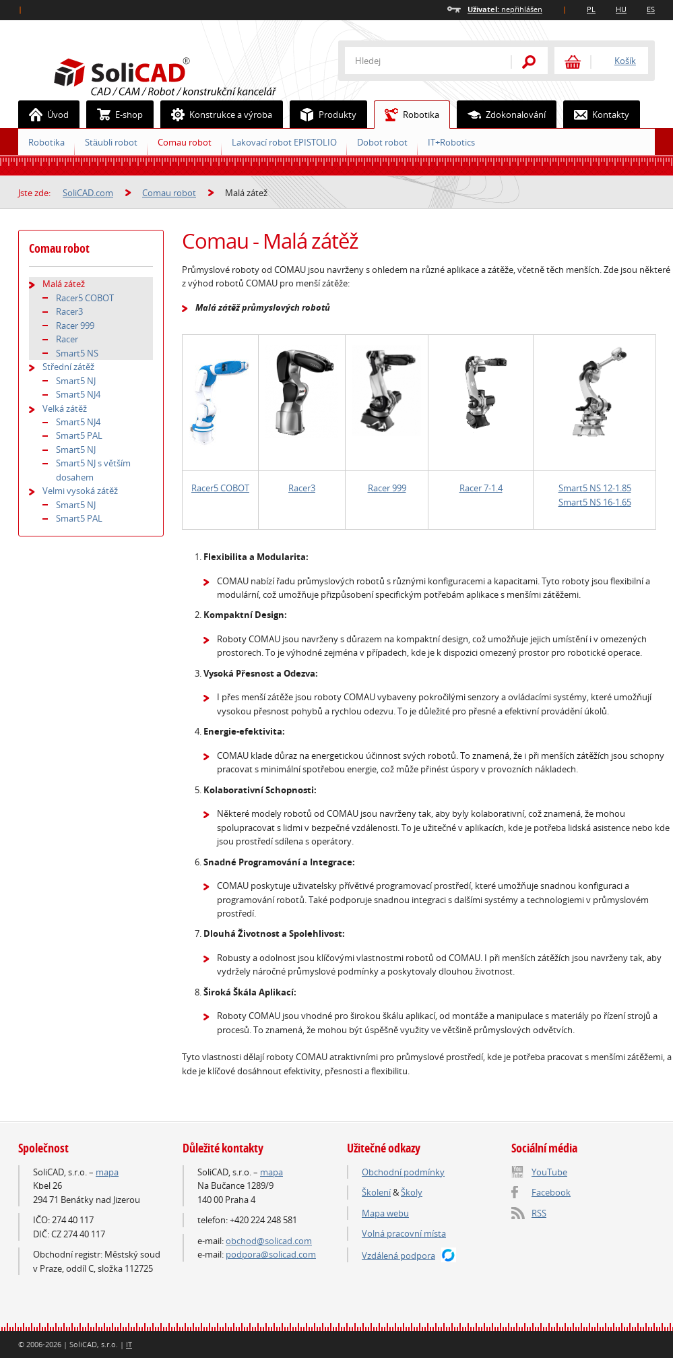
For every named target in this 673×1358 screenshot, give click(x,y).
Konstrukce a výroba (216, 114)
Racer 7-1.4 (481, 488)
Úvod (44, 114)
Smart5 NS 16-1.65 (594, 502)
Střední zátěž (68, 367)
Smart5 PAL (79, 435)
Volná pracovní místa (404, 1233)
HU (621, 9)
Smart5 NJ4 (78, 394)
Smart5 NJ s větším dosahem (93, 470)
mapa (107, 1172)
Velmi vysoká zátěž (80, 491)
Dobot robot (382, 142)
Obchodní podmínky (403, 1172)
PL (591, 9)
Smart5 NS (77, 353)
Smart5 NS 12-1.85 (594, 488)
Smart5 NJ (76, 381)
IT (129, 1344)
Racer (67, 339)
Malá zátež (63, 284)
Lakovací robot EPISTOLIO (284, 142)
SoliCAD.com (186, 74)
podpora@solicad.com (271, 1254)
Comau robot (185, 142)
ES (651, 9)
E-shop (115, 114)
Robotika (407, 114)
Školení (376, 1192)
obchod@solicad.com (269, 1241)
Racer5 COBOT (220, 488)
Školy (411, 1192)
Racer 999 (387, 488)
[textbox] (419, 60)
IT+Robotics (451, 142)
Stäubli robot (111, 142)
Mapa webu (385, 1213)
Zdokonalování (501, 114)
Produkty (323, 114)
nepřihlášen (505, 9)
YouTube (549, 1172)
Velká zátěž (64, 408)
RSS (539, 1213)
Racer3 (301, 488)
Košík (625, 61)
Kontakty (596, 114)
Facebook (551, 1192)
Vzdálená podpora (398, 1255)
